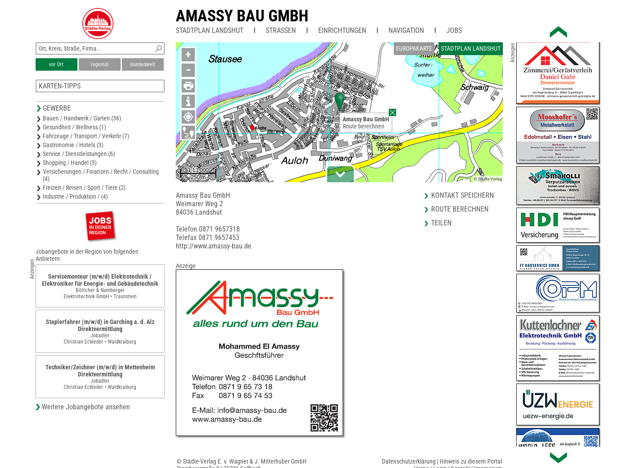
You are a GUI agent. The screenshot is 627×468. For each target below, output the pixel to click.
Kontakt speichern (462, 195)
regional (100, 64)
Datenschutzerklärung (409, 461)
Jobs (454, 30)
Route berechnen (363, 126)
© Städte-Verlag (487, 178)
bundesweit (142, 64)
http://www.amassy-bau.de (213, 246)
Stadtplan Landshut (209, 30)
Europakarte (414, 48)
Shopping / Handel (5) (70, 162)
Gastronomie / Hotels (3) (73, 144)
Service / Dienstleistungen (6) (79, 153)
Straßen (281, 30)
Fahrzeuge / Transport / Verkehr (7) (86, 136)
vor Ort (56, 64)
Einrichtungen (342, 30)
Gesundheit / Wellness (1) (74, 127)
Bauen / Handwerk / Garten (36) (82, 118)
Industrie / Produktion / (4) (75, 196)
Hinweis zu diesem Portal (471, 461)
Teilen (441, 223)
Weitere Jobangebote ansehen (86, 407)
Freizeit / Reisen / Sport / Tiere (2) (84, 187)
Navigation (406, 30)
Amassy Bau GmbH (242, 16)
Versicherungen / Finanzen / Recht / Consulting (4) (101, 175)
